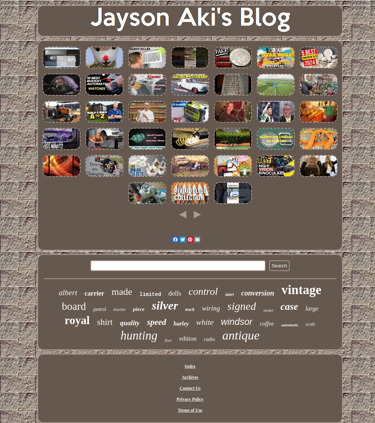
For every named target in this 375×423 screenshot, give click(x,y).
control (203, 291)
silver (165, 305)
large (311, 308)
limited (150, 294)
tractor (120, 309)
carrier (94, 293)
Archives (190, 377)
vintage (302, 290)
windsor (236, 321)
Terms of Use (190, 410)
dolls (174, 293)
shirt (105, 322)
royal (77, 320)
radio (209, 339)
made (122, 291)
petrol (99, 309)
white (205, 322)
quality (130, 323)
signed (241, 306)
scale (311, 324)
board (74, 306)
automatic (289, 325)
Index (190, 366)
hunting (138, 335)
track (189, 309)
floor (168, 340)
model (268, 310)
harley (181, 323)
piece (139, 309)
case (289, 306)
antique (241, 335)
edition (187, 338)
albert (68, 292)
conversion (257, 293)
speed (156, 322)
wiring (211, 308)
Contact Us (189, 388)
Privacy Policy (190, 399)
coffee (267, 323)
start (229, 294)
